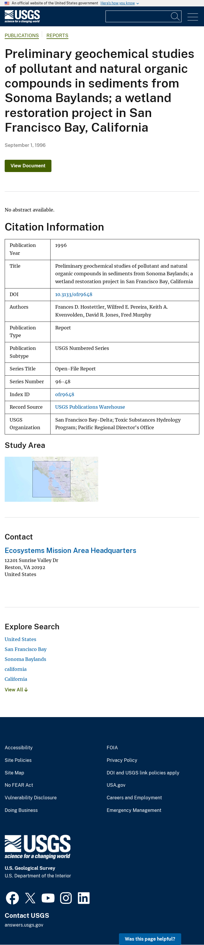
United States (20, 639)
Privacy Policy (122, 760)
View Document (28, 166)
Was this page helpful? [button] (150, 939)
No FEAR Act (19, 785)
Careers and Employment (134, 797)
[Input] (143, 16)
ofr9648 (64, 394)
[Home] (22, 21)
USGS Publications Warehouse (90, 407)
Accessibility (19, 747)
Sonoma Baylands (25, 659)
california (16, 669)
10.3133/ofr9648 (73, 294)
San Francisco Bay (25, 649)
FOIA (112, 747)
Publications (22, 35)
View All (16, 690)
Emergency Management (134, 810)
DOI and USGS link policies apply (143, 773)
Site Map (14, 773)
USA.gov (116, 785)
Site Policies (18, 760)
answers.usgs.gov (24, 925)
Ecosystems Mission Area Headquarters (70, 550)
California (16, 679)
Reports (57, 35)
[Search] (175, 16)
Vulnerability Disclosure (31, 797)
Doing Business (21, 810)
